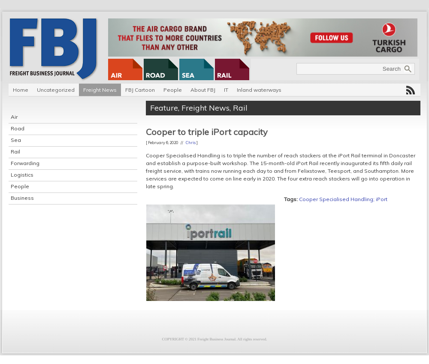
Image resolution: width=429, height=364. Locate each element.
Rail (15, 151)
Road (17, 128)
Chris (191, 142)
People (172, 90)
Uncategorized (56, 90)
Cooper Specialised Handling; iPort (343, 199)
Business (22, 198)
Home (20, 90)
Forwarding (25, 163)
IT (226, 90)
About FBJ (202, 90)
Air (14, 117)
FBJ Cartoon (140, 90)
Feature (164, 108)
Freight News (100, 90)
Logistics (22, 174)
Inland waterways (259, 90)
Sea (16, 140)
